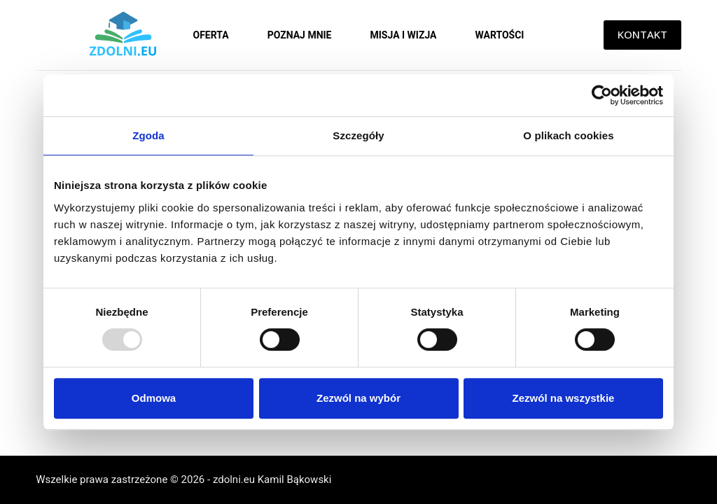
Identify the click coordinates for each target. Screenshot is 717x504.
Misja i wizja (403, 35)
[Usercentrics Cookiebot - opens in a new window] (602, 95)
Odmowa (154, 398)
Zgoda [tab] (148, 135)
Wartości (499, 35)
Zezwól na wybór (358, 398)
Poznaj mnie (299, 35)
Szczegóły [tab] (358, 135)
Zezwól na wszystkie (564, 398)
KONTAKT (642, 34)
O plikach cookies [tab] (568, 135)
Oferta (211, 35)
